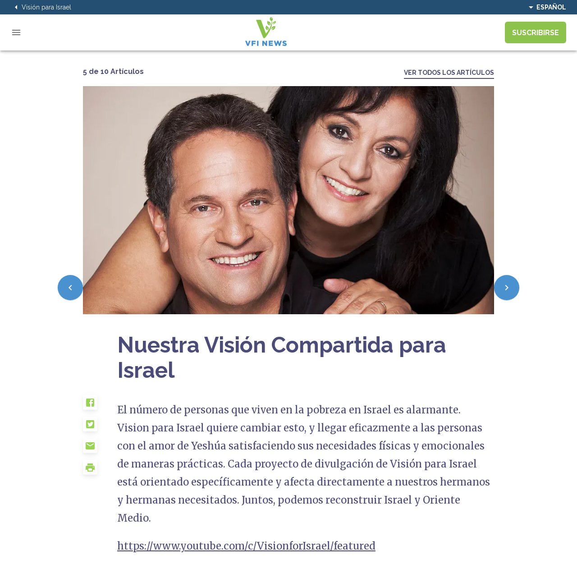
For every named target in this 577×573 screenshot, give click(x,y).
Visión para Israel (41, 7)
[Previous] (70, 287)
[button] (100, 406)
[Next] (506, 287)
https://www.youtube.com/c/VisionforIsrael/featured (246, 546)
